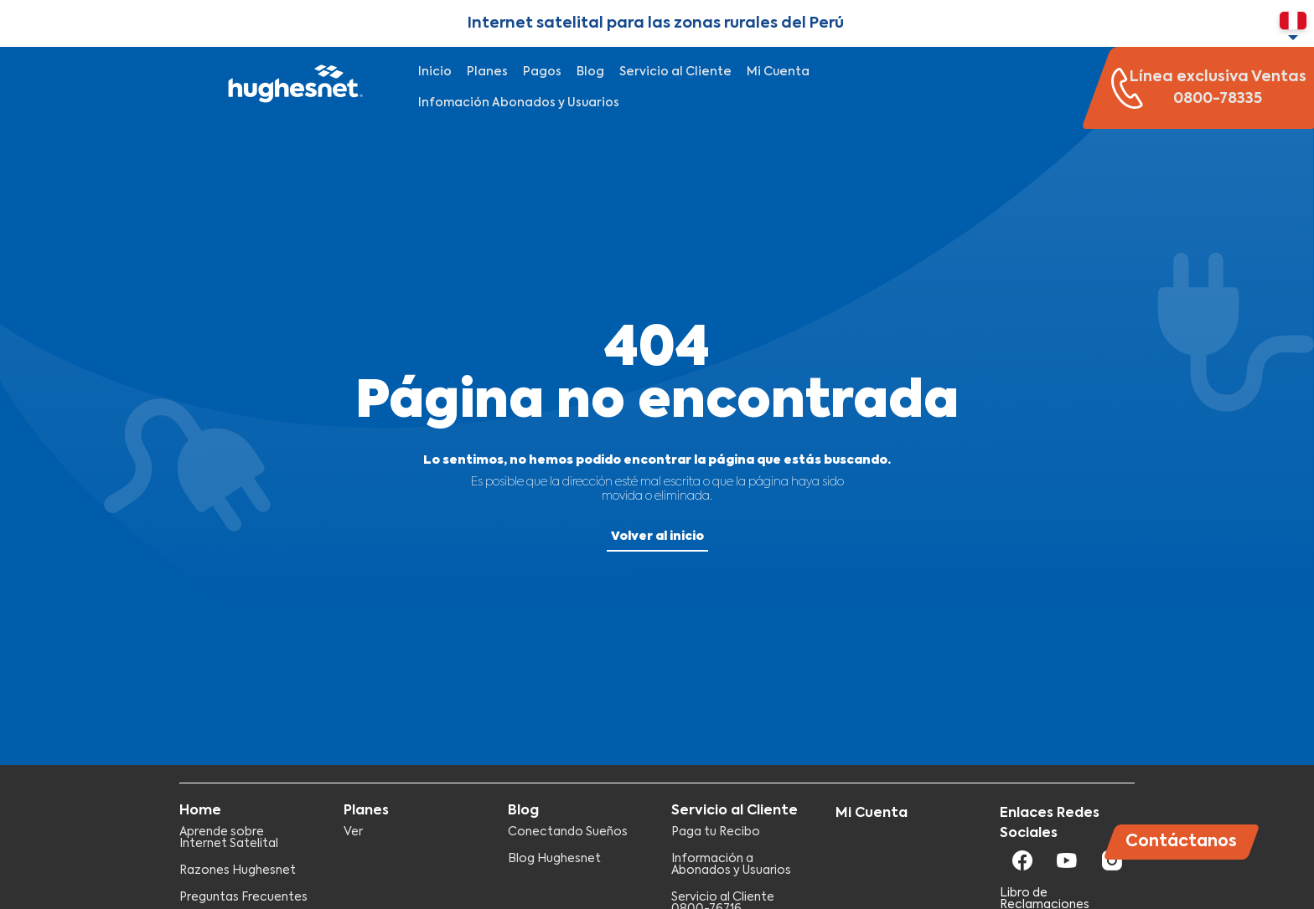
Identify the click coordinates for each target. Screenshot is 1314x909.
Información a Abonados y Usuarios (731, 864)
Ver (353, 832)
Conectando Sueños (568, 832)
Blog (590, 72)
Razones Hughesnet (237, 870)
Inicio (435, 72)
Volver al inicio (657, 536)
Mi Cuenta (778, 72)
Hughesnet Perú (293, 88)
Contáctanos (1181, 842)
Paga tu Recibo (715, 832)
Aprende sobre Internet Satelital (228, 838)
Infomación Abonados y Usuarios (518, 103)
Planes (487, 72)
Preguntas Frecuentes (243, 897)
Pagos (542, 72)
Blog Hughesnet (554, 859)
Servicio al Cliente (675, 72)
